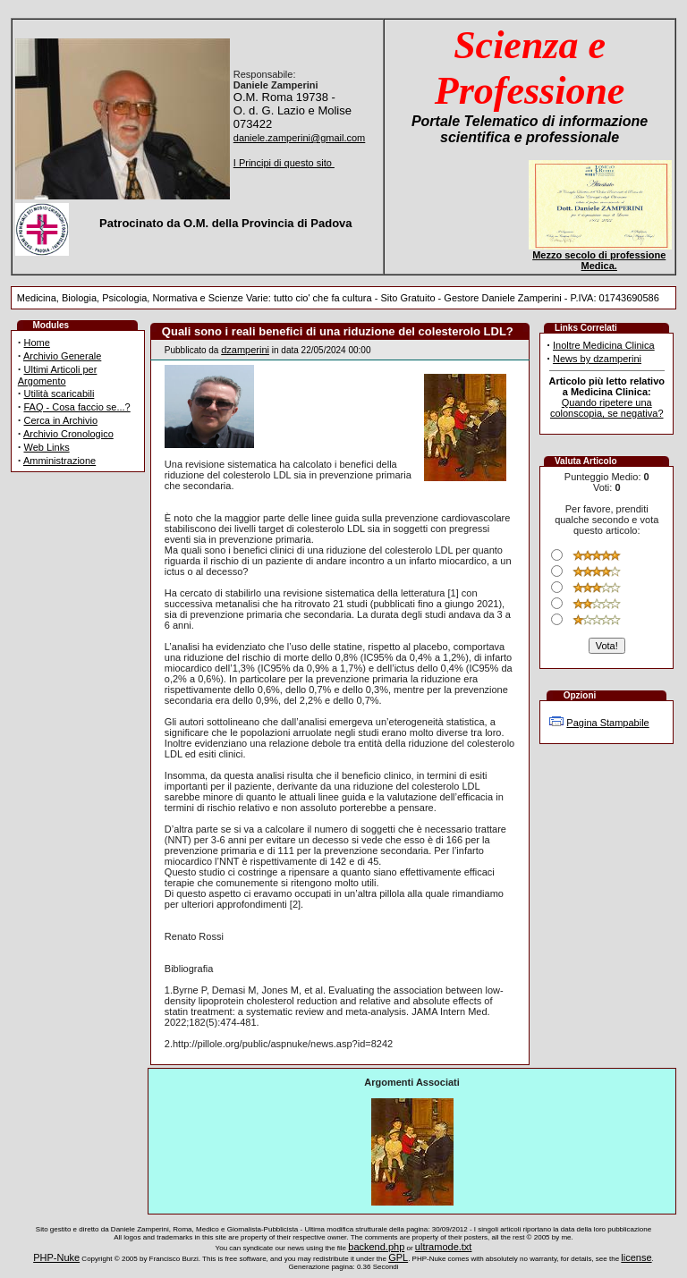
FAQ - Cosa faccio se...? (77, 407)
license (636, 1257)
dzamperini (245, 349)
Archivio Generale (62, 356)
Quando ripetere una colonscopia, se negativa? (607, 408)
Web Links (47, 447)
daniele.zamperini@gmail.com (299, 137)
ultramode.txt (443, 1246)
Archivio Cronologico (68, 433)
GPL (398, 1257)
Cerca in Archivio (61, 420)
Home (37, 342)
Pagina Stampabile (607, 722)
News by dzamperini (597, 358)
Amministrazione (59, 460)
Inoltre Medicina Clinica (604, 345)
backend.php (376, 1246)
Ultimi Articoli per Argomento (58, 375)
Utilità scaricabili (59, 393)
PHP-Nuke (56, 1257)
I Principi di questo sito (284, 162)
